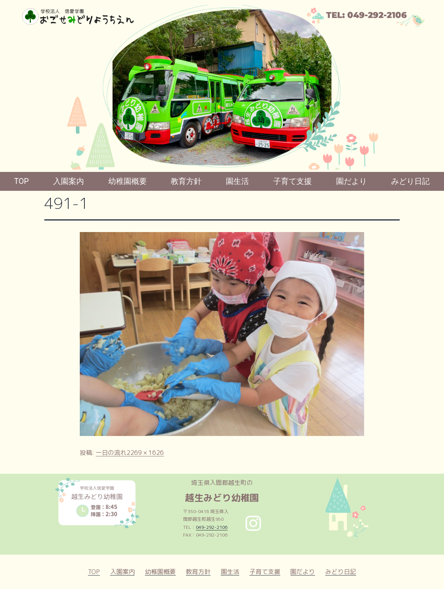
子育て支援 (292, 181)
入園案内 (68, 181)
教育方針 (186, 181)
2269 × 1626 (145, 452)
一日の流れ (111, 452)
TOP (21, 181)
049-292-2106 (211, 527)
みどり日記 (410, 181)
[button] (12, 87)
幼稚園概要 (127, 181)
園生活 (237, 181)
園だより (351, 181)
